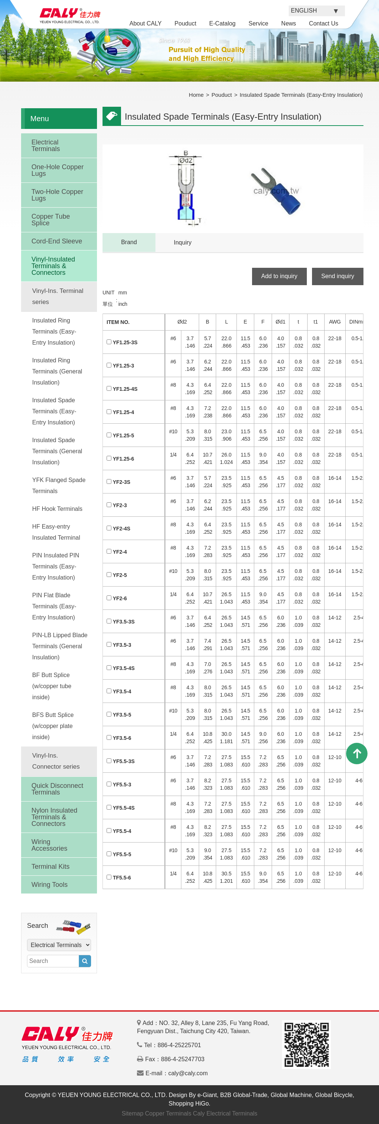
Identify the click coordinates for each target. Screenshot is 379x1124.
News (288, 23)
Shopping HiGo (189, 1103)
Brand (129, 242)
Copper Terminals (168, 1113)
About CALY (146, 23)
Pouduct (186, 23)
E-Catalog (222, 23)
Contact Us (323, 23)
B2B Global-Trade (243, 1095)
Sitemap (133, 1113)
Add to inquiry (279, 276)
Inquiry (182, 242)
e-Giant (207, 1095)
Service (258, 23)
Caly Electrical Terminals (225, 1113)
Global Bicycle (333, 1095)
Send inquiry (337, 276)
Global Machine (291, 1095)
